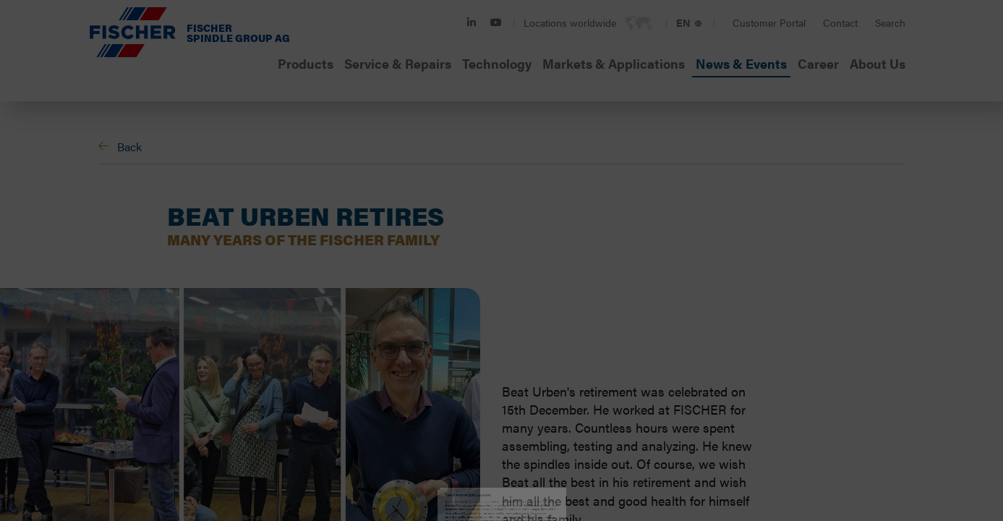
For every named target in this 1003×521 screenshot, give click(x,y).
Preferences (402, 327)
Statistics (508, 327)
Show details (718, 326)
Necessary (294, 327)
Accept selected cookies (350, 403)
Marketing (609, 327)
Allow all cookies (653, 403)
